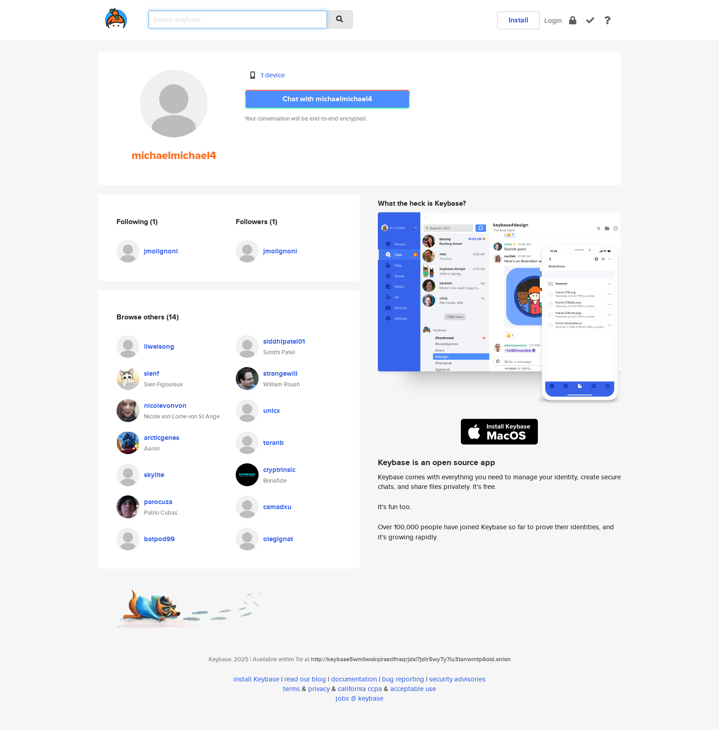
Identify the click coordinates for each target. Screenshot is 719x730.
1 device (273, 75)
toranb (273, 443)
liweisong (159, 346)
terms (291, 688)
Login (553, 20)
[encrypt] (572, 20)
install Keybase (256, 679)
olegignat (278, 539)
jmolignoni (161, 251)
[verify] (590, 20)
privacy (319, 688)
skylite (154, 475)
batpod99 (159, 539)
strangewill (280, 373)
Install (518, 20)
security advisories (457, 679)
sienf (151, 373)
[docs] (607, 20)
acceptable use (413, 688)
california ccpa (360, 688)
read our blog (305, 679)
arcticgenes (161, 438)
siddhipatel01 (284, 341)
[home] (116, 16)
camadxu (277, 507)
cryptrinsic (279, 470)
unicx (271, 411)
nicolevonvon (165, 406)
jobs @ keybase (359, 698)
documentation (354, 679)
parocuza (158, 502)
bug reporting (403, 679)
